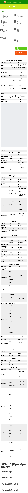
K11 (3, 12)
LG (1, 12)
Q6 (16, 12)
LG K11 (10, 65)
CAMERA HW (19, 34)
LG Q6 (19, 64)
